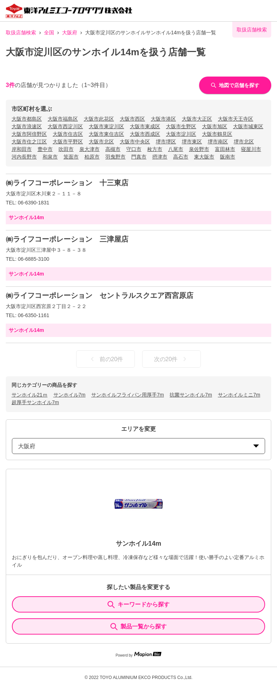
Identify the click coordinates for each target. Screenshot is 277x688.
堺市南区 (218, 141)
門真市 (138, 157)
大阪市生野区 (181, 126)
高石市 (180, 157)
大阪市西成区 (145, 134)
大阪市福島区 (63, 119)
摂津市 (159, 157)
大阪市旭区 (214, 126)
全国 (49, 32)
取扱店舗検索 (21, 32)
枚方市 (154, 149)
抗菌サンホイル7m (191, 395)
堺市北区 (244, 141)
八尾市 (175, 149)
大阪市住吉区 (68, 134)
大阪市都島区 (27, 119)
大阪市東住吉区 (106, 134)
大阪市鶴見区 (217, 134)
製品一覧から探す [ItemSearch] (138, 626)
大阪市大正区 (197, 119)
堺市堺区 (166, 141)
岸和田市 (22, 149)
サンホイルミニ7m (239, 395)
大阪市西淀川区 (65, 126)
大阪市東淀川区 (106, 126)
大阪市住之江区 (29, 141)
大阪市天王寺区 (235, 119)
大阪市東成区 (145, 126)
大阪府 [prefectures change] (138, 446)
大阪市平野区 (68, 141)
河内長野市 (24, 157)
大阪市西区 (132, 119)
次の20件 (171, 359)
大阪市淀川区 (181, 134)
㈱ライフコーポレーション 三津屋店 (67, 239)
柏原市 (92, 157)
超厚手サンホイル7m (35, 402)
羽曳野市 (115, 157)
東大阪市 (204, 157)
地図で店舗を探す (235, 85)
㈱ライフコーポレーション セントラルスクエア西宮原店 (99, 295)
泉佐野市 (199, 149)
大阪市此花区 (99, 119)
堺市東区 (192, 141)
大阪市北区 (101, 141)
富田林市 (225, 149)
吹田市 (66, 149)
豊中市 (45, 149)
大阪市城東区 (248, 126)
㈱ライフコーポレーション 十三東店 (67, 183)
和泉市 (50, 157)
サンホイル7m (69, 395)
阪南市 (227, 157)
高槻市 (112, 149)
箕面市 (71, 157)
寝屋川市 (251, 149)
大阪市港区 (163, 119)
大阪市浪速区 (27, 126)
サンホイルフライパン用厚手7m (127, 395)
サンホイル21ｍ (30, 395)
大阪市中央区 (135, 141)
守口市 (133, 149)
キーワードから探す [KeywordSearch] (138, 604)
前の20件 (105, 359)
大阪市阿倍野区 (29, 134)
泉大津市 (89, 149)
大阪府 (69, 32)
